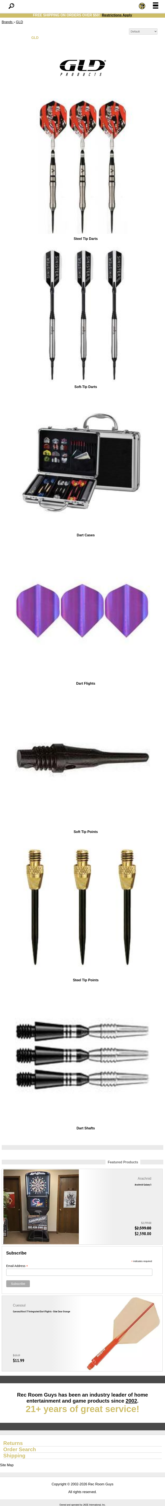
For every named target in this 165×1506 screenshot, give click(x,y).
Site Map (7, 1465)
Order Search (19, 1449)
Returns (13, 1443)
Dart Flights (85, 683)
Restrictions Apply (117, 15)
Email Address (17, 1266)
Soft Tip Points (86, 832)
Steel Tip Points (86, 980)
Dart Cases (86, 535)
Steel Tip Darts (86, 239)
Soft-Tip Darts (85, 387)
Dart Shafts (85, 1128)
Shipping (14, 1455)
